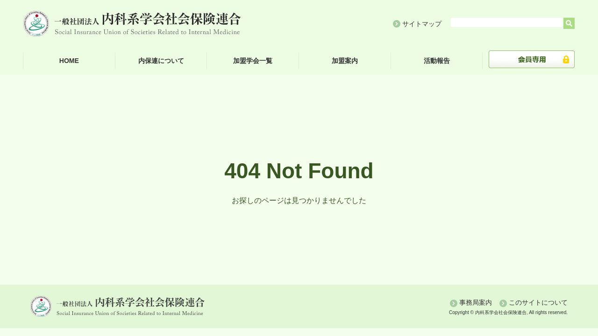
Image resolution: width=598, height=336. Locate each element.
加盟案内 (345, 60)
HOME (69, 60)
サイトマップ (421, 24)
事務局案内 (475, 302)
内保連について (161, 60)
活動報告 (437, 60)
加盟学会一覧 (252, 60)
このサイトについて (538, 302)
